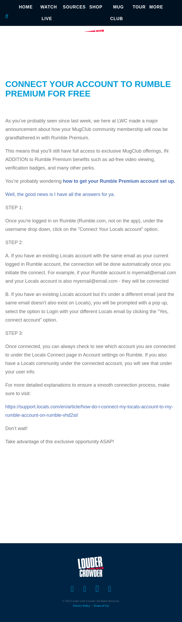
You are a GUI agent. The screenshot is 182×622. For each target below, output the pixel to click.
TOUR (139, 7)
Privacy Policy (81, 605)
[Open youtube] (109, 589)
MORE (156, 7)
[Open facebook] (72, 589)
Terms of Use (101, 605)
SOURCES (74, 7)
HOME (26, 7)
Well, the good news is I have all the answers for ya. (60, 194)
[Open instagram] (97, 589)
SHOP (95, 7)
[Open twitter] (85, 589)
